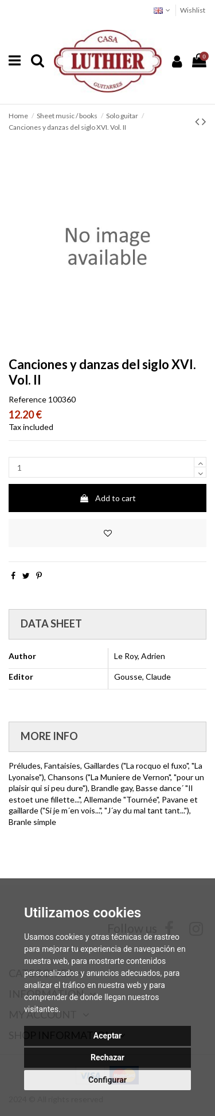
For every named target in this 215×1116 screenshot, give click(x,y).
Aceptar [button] (107, 1035)
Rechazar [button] (107, 1057)
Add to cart (107, 498)
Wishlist (192, 10)
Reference (27, 399)
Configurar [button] (107, 1079)
